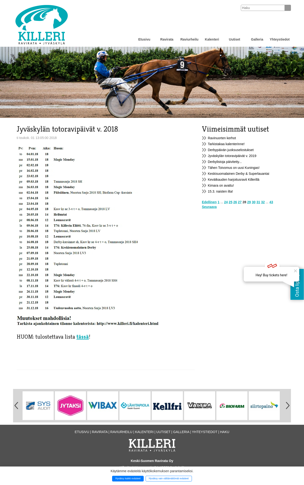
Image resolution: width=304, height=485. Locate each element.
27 (240, 202)
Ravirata (166, 39)
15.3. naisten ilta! (220, 191)
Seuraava (209, 207)
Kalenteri (212, 39)
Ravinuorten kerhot (222, 138)
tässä (82, 336)
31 (258, 202)
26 (235, 202)
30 (254, 202)
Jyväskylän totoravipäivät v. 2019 (232, 156)
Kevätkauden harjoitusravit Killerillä (233, 179)
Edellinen (209, 202)
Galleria (257, 39)
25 (231, 202)
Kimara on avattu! (221, 185)
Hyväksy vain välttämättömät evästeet (169, 478)
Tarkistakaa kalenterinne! (226, 144)
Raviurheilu (189, 39)
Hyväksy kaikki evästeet (128, 478)
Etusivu (144, 39)
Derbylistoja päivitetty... (225, 162)
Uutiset (234, 39)
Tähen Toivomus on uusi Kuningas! (234, 168)
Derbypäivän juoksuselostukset (231, 150)
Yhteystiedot (280, 39)
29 (249, 202)
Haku (224, 432)
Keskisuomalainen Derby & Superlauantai (238, 174)
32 (263, 202)
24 (226, 202)
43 (271, 202)
